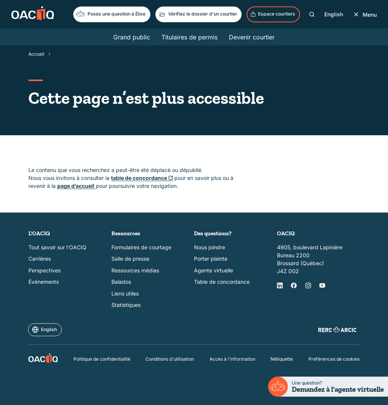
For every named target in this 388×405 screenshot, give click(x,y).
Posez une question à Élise (111, 13)
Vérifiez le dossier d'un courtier (197, 14)
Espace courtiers (273, 14)
